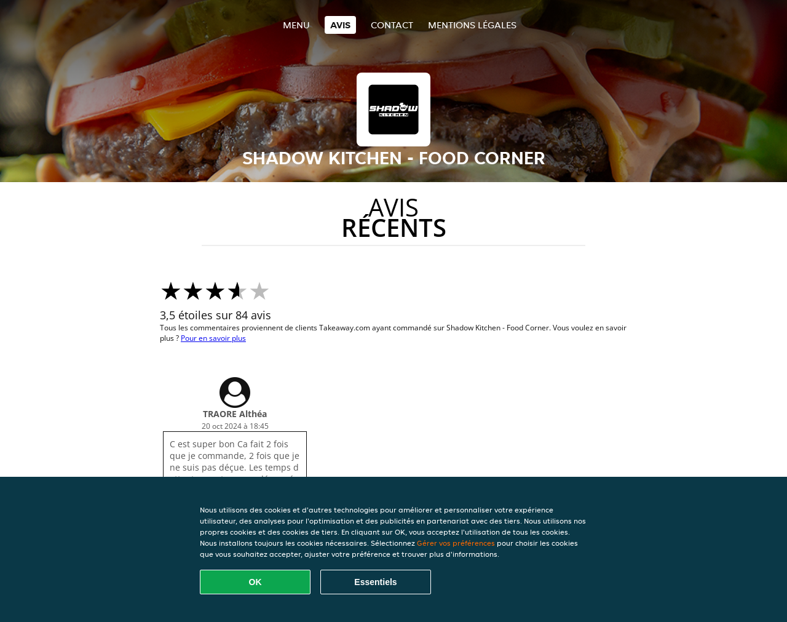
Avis (340, 24)
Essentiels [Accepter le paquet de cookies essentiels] (375, 582)
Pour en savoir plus (213, 338)
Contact (392, 24)
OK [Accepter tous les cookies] (255, 582)
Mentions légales (472, 24)
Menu (296, 24)
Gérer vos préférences (456, 543)
